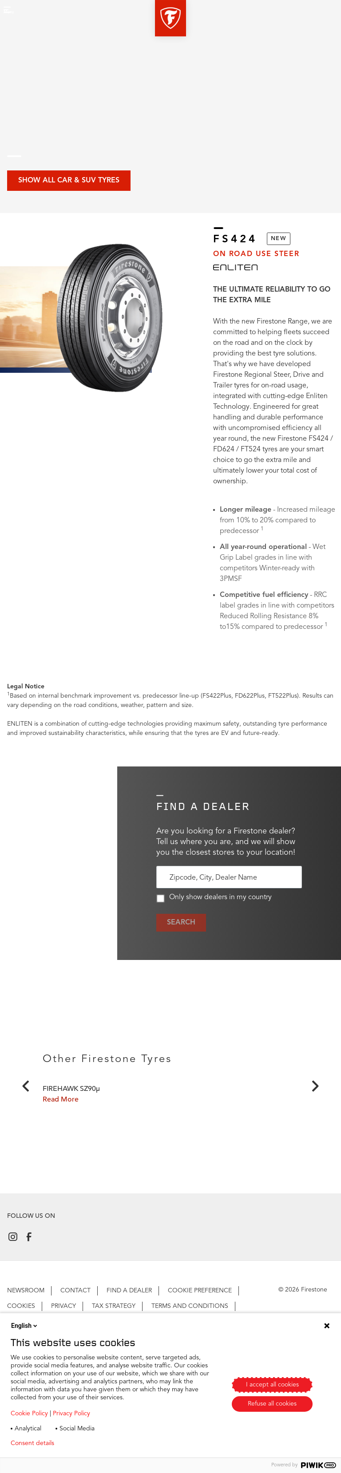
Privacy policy (87, 1443)
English (25, 1325)
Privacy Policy (71, 1413)
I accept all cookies (272, 1385)
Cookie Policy (29, 1413)
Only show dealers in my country (214, 898)
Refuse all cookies (272, 1404)
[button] (170, 18)
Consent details (32, 1443)
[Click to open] (170, 1141)
